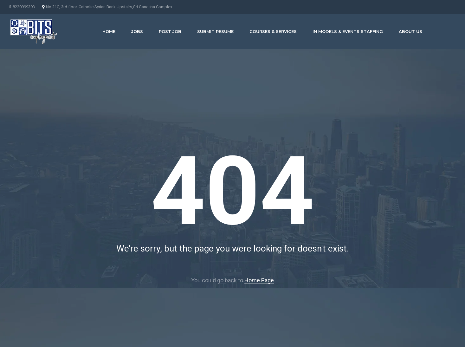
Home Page (259, 280)
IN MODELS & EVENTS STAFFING (348, 31)
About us (410, 31)
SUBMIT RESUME (215, 31)
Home (108, 31)
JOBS (137, 31)
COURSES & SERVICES (273, 31)
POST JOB (170, 31)
